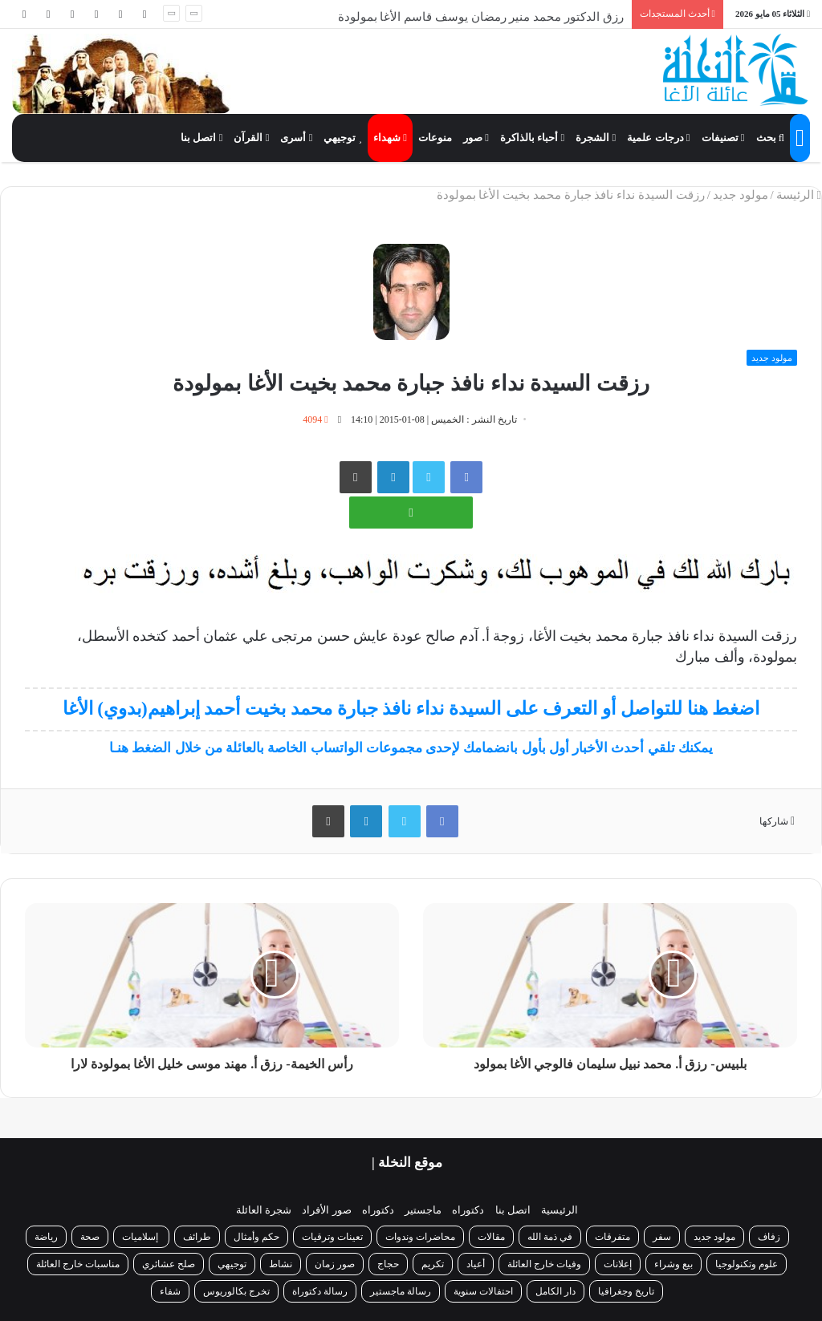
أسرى (296, 138)
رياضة (46, 1236)
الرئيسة (798, 194)
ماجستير (423, 1210)
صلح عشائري (168, 1264)
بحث (770, 138)
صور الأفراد (326, 1210)
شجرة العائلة (263, 1210)
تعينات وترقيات (332, 1236)
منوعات (435, 138)
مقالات (491, 1236)
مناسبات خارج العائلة (78, 1264)
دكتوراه (468, 1210)
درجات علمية (658, 138)
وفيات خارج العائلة (544, 1264)
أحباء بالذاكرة (532, 138)
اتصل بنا (201, 138)
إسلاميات (141, 1236)
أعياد (475, 1264)
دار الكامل (555, 1291)
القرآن (251, 138)
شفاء (170, 1291)
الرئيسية (559, 1210)
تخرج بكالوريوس (236, 1291)
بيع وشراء (673, 1264)
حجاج (388, 1264)
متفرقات (612, 1236)
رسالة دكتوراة (320, 1291)
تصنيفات (723, 138)
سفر (662, 1236)
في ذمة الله (549, 1236)
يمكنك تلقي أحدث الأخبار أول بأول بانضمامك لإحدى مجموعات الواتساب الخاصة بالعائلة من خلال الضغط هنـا (411, 748)
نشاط (280, 1264)
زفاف (769, 1236)
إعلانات (618, 1264)
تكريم (432, 1264)
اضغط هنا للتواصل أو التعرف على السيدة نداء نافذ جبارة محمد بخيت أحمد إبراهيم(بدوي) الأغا (411, 709)
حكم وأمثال (256, 1236)
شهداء (390, 138)
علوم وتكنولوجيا (746, 1264)
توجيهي (343, 138)
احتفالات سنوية (483, 1291)
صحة (90, 1236)
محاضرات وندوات (420, 1236)
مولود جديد (740, 194)
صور (476, 138)
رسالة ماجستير (400, 1291)
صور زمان (335, 1264)
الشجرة (596, 138)
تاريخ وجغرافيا (626, 1291)
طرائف (197, 1236)
